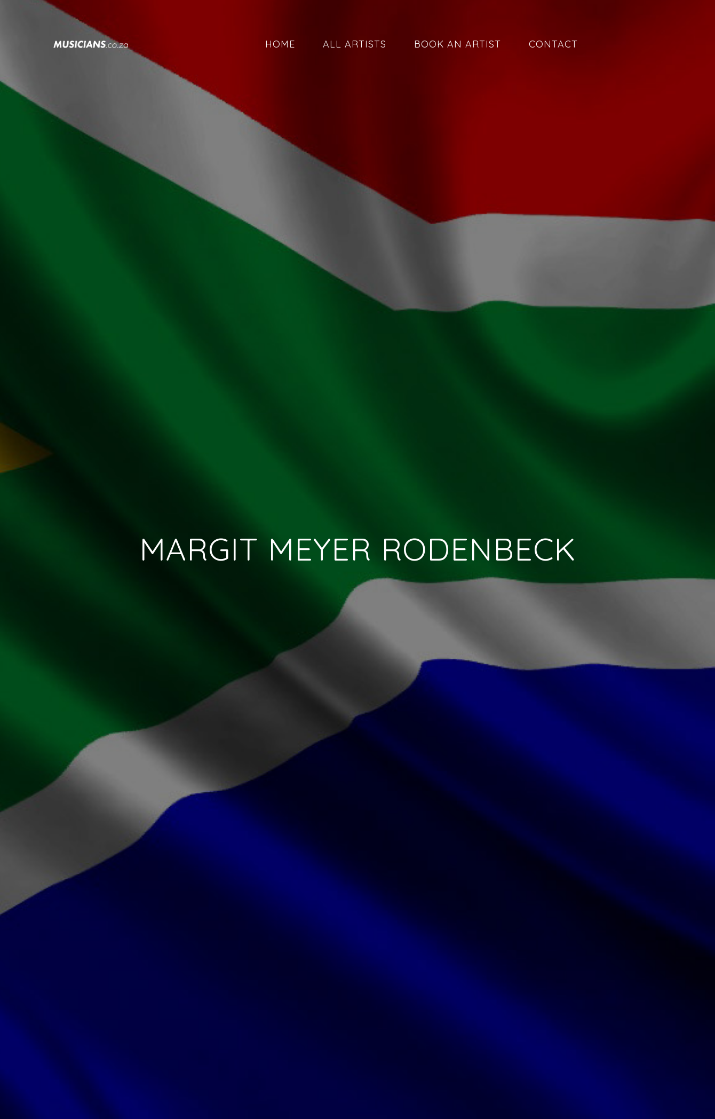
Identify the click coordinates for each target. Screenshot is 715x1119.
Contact (553, 44)
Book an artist (457, 44)
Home (280, 44)
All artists (354, 44)
